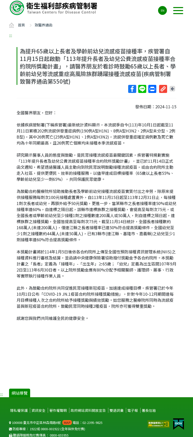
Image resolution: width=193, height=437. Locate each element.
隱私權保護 (19, 410)
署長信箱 (149, 410)
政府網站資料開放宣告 (88, 410)
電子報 (132, 410)
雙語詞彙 (117, 410)
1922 (33, 428)
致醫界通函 (43, 24)
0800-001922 (50, 428)
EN (162, 10)
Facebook (132, 89)
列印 (152, 89)
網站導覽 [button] (20, 393)
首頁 (21, 24)
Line (142, 89)
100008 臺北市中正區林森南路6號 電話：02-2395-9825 (56, 422)
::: (10, 35)
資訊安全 (38, 410)
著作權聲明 (58, 410)
